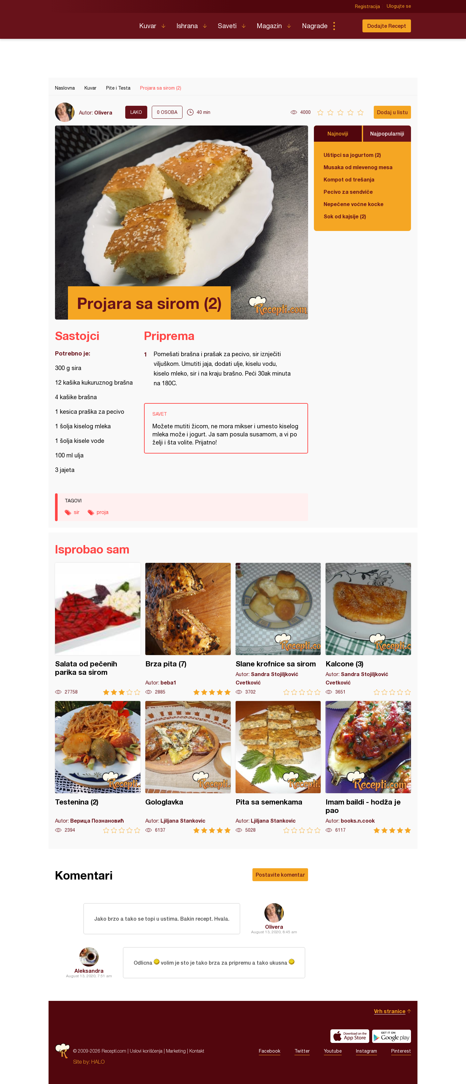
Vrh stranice (389, 1011)
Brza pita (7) (188, 629)
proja (102, 512)
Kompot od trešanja (349, 179)
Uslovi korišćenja (146, 1051)
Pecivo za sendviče (348, 192)
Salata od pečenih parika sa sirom (97, 629)
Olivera (103, 112)
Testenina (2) (97, 767)
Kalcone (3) (368, 629)
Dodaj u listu (392, 112)
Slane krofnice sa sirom (278, 629)
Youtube (333, 1051)
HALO (98, 1062)
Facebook (269, 1051)
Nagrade (314, 25)
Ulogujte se (399, 6)
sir (76, 512)
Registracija (367, 6)
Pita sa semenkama (278, 767)
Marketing (176, 1051)
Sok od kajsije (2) (345, 216)
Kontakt (196, 1051)
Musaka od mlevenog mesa (358, 167)
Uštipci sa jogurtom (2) (352, 155)
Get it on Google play (391, 1036)
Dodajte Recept (386, 26)
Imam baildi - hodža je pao (368, 767)
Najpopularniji (387, 133)
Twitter (302, 1051)
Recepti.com (92, 23)
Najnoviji (337, 133)
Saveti (227, 25)
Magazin (269, 25)
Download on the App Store (349, 1036)
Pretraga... (346, 25)
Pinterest (401, 1051)
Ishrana (187, 25)
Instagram (366, 1051)
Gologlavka (188, 767)
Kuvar (147, 25)
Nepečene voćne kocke (353, 204)
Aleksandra (89, 971)
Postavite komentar (280, 874)
